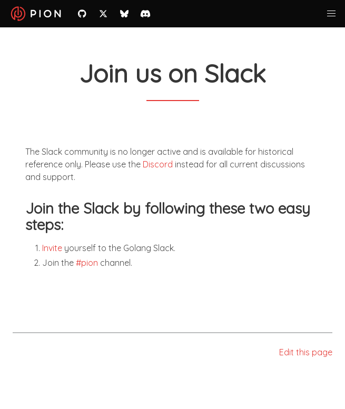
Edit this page (305, 352)
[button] (331, 13)
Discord (158, 164)
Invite (52, 248)
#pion (87, 262)
